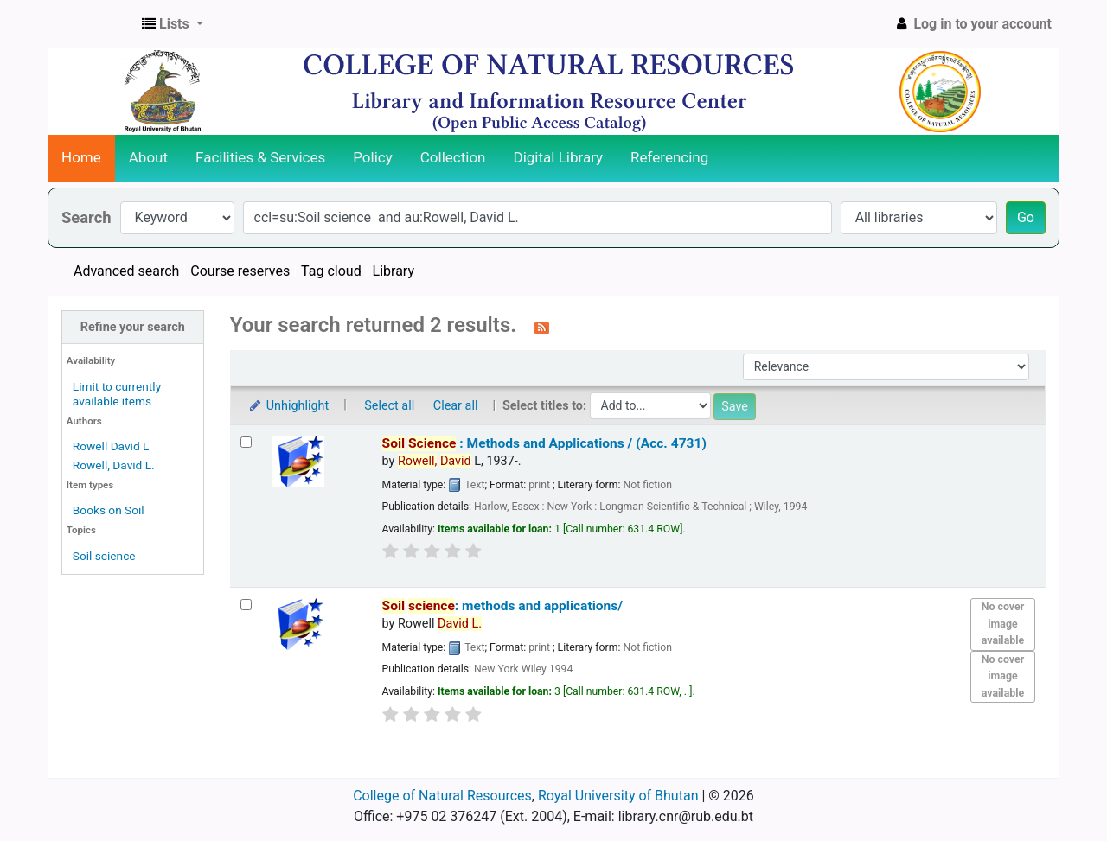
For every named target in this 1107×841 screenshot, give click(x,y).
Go (1025, 217)
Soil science (104, 556)
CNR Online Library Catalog (91, 24)
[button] (172, 24)
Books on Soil (108, 510)
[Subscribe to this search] (542, 326)
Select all (389, 405)
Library (393, 271)
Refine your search (132, 327)
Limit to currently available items (117, 393)
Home (81, 157)
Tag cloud (331, 271)
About (148, 157)
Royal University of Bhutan (618, 795)
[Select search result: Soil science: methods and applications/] (246, 604)
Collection (453, 157)
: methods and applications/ (502, 606)
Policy (373, 157)
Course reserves (240, 271)
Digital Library (559, 157)
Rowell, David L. (114, 465)
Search (86, 217)
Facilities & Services (260, 157)
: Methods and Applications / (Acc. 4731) (544, 443)
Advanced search (126, 271)
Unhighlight (288, 405)
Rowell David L (111, 446)
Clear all (455, 405)
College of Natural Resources (442, 795)
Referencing (669, 157)
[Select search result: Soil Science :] (246, 442)
